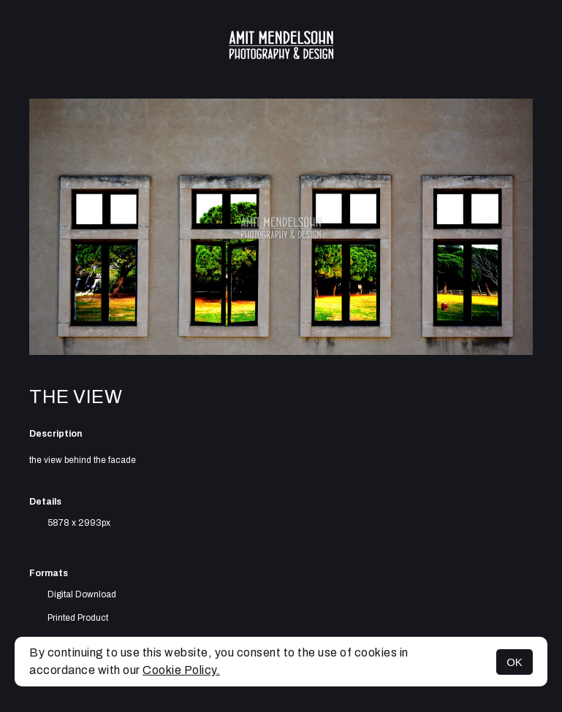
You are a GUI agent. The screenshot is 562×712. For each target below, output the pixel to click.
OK (514, 662)
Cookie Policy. (181, 670)
